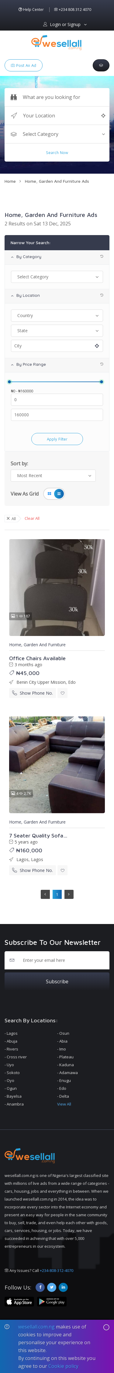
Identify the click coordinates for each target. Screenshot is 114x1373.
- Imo (61, 1049)
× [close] (8, 518)
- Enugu (64, 1080)
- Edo (61, 1088)
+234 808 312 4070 (72, 9)
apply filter (57, 439)
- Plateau (65, 1056)
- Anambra (14, 1104)
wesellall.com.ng (36, 1326)
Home (10, 181)
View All (64, 1104)
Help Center (31, 9)
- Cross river (16, 1056)
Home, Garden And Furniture (37, 644)
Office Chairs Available (37, 658)
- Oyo (9, 1080)
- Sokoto (12, 1072)
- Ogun (11, 1088)
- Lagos (11, 1033)
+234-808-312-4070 (56, 1270)
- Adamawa (67, 1072)
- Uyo (9, 1064)
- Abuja (11, 1041)
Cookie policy (63, 1366)
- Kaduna (65, 1064)
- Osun (63, 1033)
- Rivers (11, 1049)
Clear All (32, 518)
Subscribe (57, 981)
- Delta (63, 1096)
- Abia (62, 1041)
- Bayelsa (13, 1096)
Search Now (57, 152)
